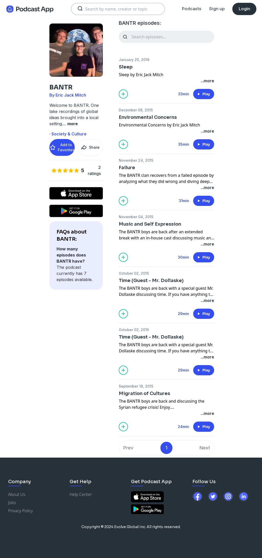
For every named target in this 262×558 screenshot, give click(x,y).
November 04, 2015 (136, 217)
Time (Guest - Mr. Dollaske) (151, 280)
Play (203, 94)
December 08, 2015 (136, 110)
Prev (128, 447)
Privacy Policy (20, 511)
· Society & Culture (67, 133)
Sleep (126, 67)
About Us (16, 494)
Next (205, 447)
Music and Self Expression (150, 224)
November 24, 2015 (136, 160)
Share (90, 147)
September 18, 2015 (136, 386)
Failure (127, 167)
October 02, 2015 (134, 273)
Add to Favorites (62, 147)
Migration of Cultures (144, 393)
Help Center (81, 494)
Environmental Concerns (148, 117)
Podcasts (191, 8)
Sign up (217, 8)
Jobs (12, 502)
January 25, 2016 (134, 59)
